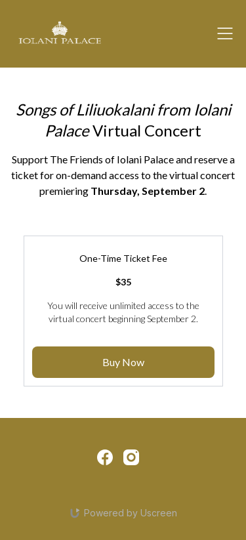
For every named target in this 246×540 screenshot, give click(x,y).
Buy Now (123, 362)
